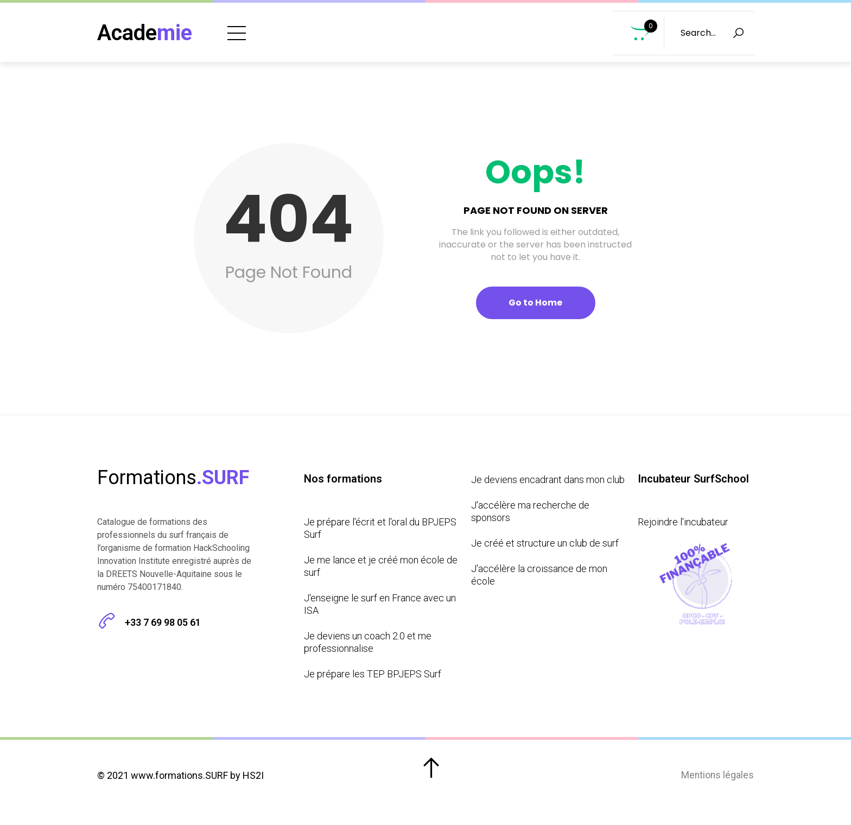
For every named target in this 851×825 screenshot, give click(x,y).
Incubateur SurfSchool (529, 49)
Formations (423, 27)
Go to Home (535, 313)
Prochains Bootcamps (537, 27)
